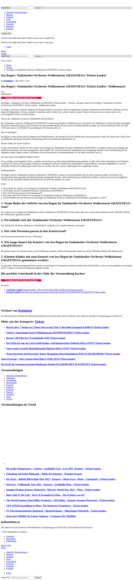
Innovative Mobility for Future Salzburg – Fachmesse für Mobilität (41, 516)
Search (38, 8)
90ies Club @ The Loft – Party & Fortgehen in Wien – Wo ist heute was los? (45, 495)
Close (3, 548)
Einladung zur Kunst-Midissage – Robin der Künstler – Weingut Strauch (44, 473)
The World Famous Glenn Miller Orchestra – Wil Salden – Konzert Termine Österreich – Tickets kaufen (60, 500)
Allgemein (10, 378)
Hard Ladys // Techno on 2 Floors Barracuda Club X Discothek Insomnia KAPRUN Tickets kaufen (57, 327)
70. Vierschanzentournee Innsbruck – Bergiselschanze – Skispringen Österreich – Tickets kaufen (56, 510)
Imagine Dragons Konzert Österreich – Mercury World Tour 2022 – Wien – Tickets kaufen (53, 489)
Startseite (10, 536)
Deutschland (11, 383)
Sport (8, 19)
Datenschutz (11, 541)
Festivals (10, 24)
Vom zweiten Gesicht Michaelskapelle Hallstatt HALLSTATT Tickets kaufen (46, 348)
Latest (8, 47)
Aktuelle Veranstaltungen (16, 12)
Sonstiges (10, 394)
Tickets (39, 321)
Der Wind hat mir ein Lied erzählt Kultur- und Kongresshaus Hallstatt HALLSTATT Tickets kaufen (58, 343)
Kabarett (9, 17)
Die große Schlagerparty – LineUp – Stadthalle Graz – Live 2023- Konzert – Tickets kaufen (53, 468)
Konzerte (10, 26)
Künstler (9, 29)
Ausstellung (11, 22)
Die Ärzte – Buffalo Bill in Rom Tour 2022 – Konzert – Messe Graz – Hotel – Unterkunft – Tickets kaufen (60, 479)
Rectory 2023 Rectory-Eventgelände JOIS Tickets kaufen (35, 338)
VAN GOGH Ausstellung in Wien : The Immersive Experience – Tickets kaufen (47, 505)
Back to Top (6, 545)
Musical (9, 15)
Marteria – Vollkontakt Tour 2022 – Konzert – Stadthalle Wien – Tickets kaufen (47, 484)
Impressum (10, 539)
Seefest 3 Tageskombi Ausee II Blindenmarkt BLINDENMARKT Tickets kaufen (47, 332)
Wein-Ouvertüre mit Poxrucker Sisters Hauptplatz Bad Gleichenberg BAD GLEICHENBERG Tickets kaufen (63, 353)
